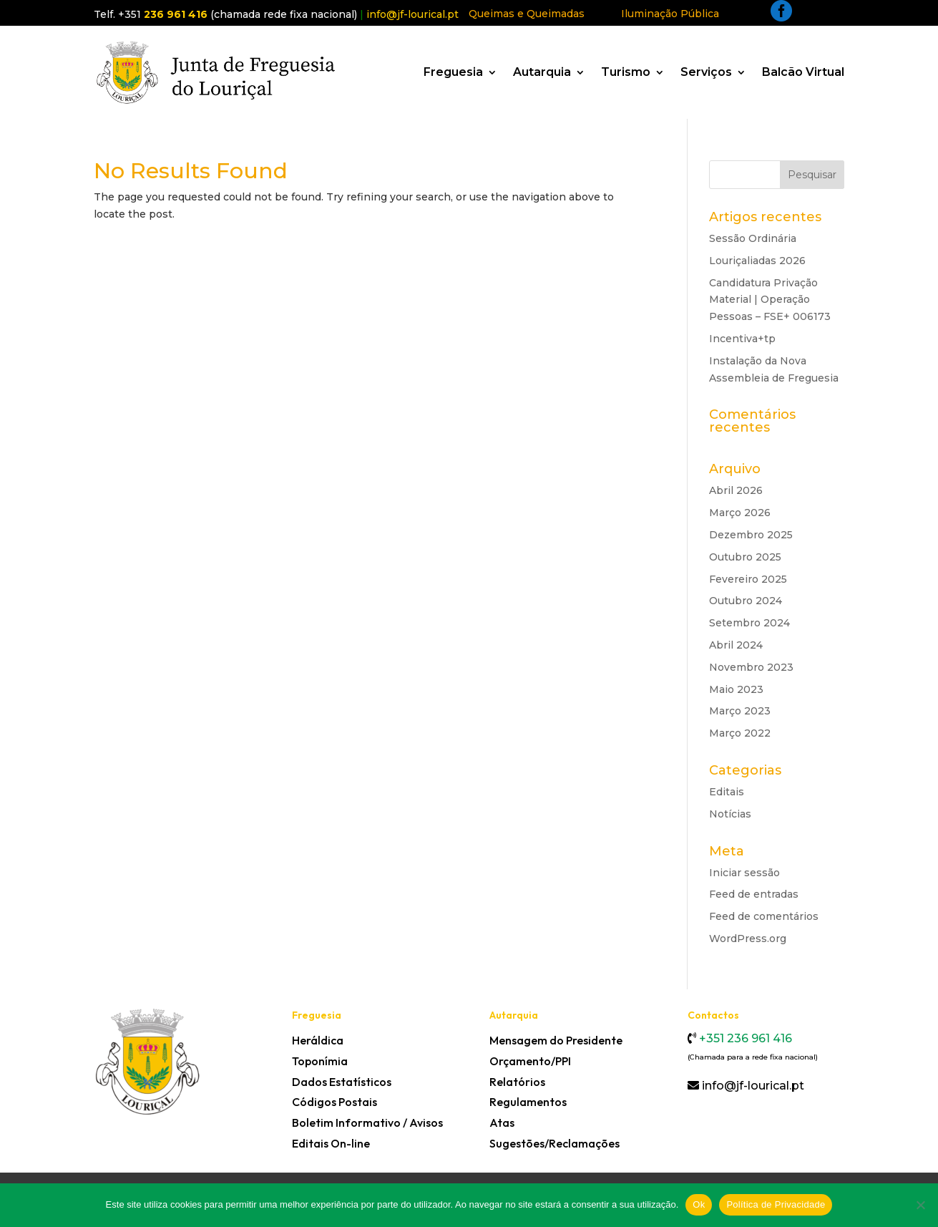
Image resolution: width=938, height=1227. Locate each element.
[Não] (920, 1205)
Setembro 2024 (749, 622)
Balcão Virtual (803, 72)
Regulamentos (528, 1102)
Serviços (706, 72)
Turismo (625, 72)
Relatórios (517, 1082)
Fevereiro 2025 (748, 579)
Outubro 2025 (745, 557)
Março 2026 (740, 512)
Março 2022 (740, 733)
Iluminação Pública (670, 13)
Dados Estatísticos (341, 1082)
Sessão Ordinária (752, 238)
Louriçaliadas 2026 (757, 260)
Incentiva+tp (742, 338)
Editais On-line (331, 1143)
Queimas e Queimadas (527, 13)
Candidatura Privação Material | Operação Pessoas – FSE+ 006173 (770, 300)
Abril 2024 (736, 645)
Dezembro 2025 (751, 534)
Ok (699, 1204)
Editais (726, 791)
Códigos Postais (334, 1102)
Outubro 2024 (745, 600)
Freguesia (453, 72)
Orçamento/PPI (530, 1061)
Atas (501, 1122)
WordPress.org (747, 938)
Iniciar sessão (744, 872)
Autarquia (542, 72)
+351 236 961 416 (744, 1038)
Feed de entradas (753, 894)
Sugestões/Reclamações (554, 1143)
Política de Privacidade (775, 1204)
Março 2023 (740, 710)
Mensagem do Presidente (555, 1040)
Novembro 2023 (751, 667)
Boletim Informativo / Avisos (367, 1122)
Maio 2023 (736, 689)
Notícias (730, 814)
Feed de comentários (764, 916)
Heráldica (317, 1040)
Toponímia (320, 1061)
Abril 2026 (736, 490)
